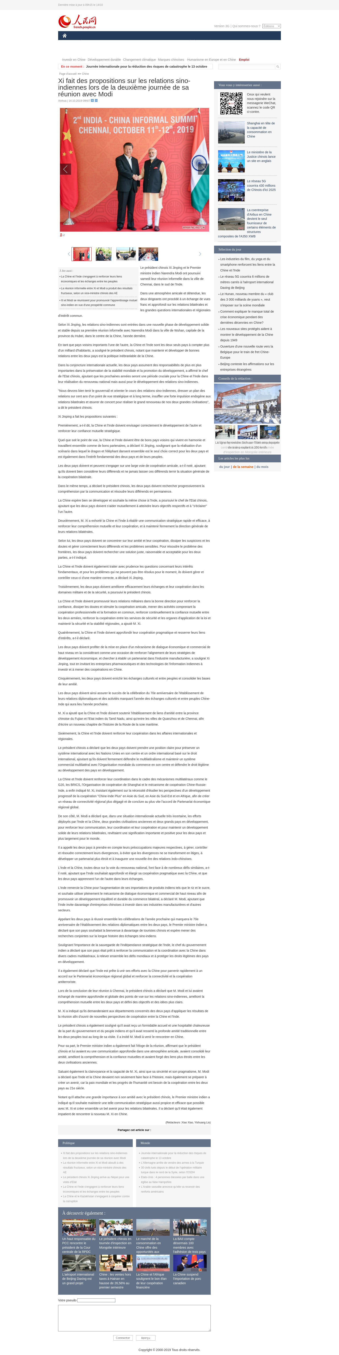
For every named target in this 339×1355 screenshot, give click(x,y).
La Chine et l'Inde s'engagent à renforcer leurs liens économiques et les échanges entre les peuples (91, 279)
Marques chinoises (171, 59)
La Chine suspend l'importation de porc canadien (187, 1279)
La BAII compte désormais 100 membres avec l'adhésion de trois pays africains (189, 1247)
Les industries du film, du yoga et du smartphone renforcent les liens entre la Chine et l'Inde (247, 264)
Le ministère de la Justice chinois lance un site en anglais (261, 156)
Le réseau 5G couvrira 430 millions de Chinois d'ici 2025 (261, 185)
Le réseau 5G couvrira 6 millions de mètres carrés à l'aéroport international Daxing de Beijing (247, 282)
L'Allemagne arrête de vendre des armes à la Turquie (172, 1162)
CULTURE (168, 42)
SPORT (225, 42)
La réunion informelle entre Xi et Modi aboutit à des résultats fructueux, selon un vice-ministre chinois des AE (94, 1167)
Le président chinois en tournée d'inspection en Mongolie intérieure (115, 1243)
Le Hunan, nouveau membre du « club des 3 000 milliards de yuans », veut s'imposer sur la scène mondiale (246, 299)
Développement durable (104, 59)
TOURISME (244, 42)
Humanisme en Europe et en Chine (211, 59)
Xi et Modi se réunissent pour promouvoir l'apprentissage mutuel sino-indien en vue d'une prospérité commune (99, 303)
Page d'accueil (68, 73)
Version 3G (221, 26)
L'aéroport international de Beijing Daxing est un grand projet (78, 1279)
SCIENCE (148, 42)
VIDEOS (89, 51)
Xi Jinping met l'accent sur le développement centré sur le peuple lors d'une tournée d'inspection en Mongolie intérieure (247, 447)
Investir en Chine (74, 59)
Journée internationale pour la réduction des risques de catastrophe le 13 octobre (146, 66)
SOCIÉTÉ (188, 42)
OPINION (265, 42)
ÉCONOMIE (89, 42)
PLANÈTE (208, 42)
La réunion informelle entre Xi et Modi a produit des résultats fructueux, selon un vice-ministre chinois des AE (97, 291)
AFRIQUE (128, 42)
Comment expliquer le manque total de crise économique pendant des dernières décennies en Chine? (247, 317)
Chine (85, 73)
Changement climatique (139, 59)
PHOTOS (72, 51)
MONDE (109, 42)
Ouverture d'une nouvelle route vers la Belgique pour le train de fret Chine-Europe (246, 352)
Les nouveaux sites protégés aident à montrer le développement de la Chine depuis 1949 (246, 334)
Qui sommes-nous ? (246, 26)
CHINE (70, 42)
